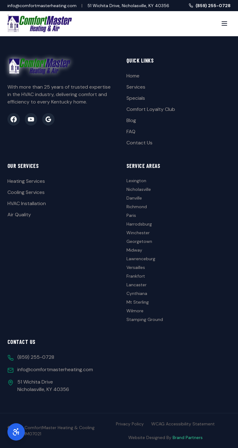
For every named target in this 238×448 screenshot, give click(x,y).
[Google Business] (48, 119)
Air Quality (19, 214)
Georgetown (139, 241)
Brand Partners (188, 437)
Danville (134, 198)
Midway (134, 250)
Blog (131, 120)
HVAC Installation (26, 203)
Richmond (136, 206)
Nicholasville (138, 189)
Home (132, 75)
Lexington (136, 180)
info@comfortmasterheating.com (42, 5)
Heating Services (26, 181)
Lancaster (136, 285)
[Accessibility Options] (16, 432)
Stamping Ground (144, 319)
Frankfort (135, 276)
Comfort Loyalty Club (150, 109)
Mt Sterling (137, 302)
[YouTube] (31, 119)
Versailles (135, 267)
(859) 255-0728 (210, 5)
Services (135, 87)
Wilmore (134, 311)
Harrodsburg (139, 224)
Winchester (138, 232)
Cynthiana (136, 293)
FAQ (130, 131)
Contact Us (139, 142)
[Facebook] (13, 119)
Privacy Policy (130, 424)
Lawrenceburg (140, 258)
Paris (131, 215)
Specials (135, 98)
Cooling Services (26, 192)
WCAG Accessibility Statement (183, 424)
